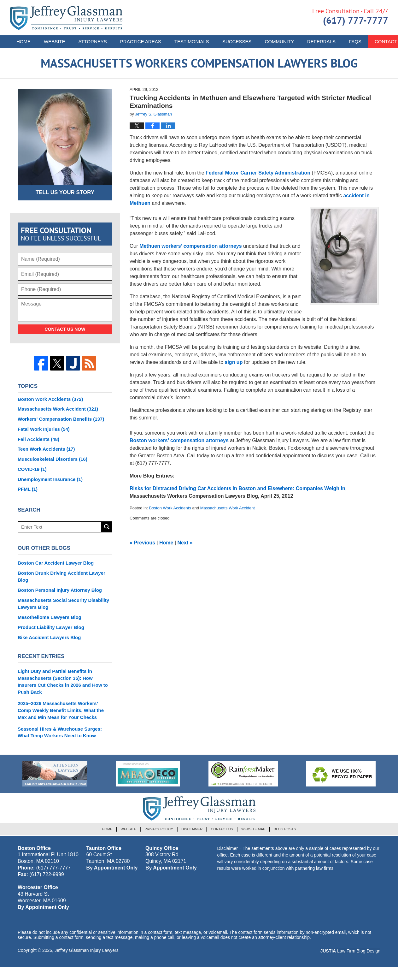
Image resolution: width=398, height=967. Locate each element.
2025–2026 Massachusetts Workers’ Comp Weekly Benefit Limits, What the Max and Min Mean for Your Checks (61, 710)
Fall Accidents (38, 439)
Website (54, 41)
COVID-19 (32, 469)
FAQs (355, 41)
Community (279, 41)
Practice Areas (140, 41)
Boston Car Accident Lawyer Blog (56, 563)
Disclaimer (191, 829)
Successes (237, 41)
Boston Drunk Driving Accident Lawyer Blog (61, 576)
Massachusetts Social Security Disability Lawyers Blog (63, 603)
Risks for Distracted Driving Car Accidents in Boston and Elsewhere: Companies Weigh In (237, 488)
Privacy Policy (158, 829)
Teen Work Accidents (46, 449)
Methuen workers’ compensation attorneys (191, 246)
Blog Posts (285, 829)
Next (185, 542)
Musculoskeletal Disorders (52, 459)
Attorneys (93, 41)
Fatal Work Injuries (44, 429)
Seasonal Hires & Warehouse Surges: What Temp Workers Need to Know (60, 732)
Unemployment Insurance (50, 479)
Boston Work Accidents (170, 508)
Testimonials (191, 41)
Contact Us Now (65, 329)
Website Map (253, 829)
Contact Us (222, 829)
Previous (142, 542)
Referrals (321, 41)
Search (106, 526)
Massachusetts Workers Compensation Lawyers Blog (66, 18)
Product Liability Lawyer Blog (51, 627)
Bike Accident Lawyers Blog (49, 637)
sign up (234, 362)
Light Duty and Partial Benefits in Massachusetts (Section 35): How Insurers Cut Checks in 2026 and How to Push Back (63, 681)
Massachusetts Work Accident (227, 508)
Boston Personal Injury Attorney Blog (60, 590)
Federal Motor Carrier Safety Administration (258, 172)
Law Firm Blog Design (350, 950)
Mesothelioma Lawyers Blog (49, 617)
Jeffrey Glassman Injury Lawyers (87, 950)
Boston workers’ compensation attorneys (179, 440)
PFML (28, 489)
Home (23, 41)
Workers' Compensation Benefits (61, 419)
